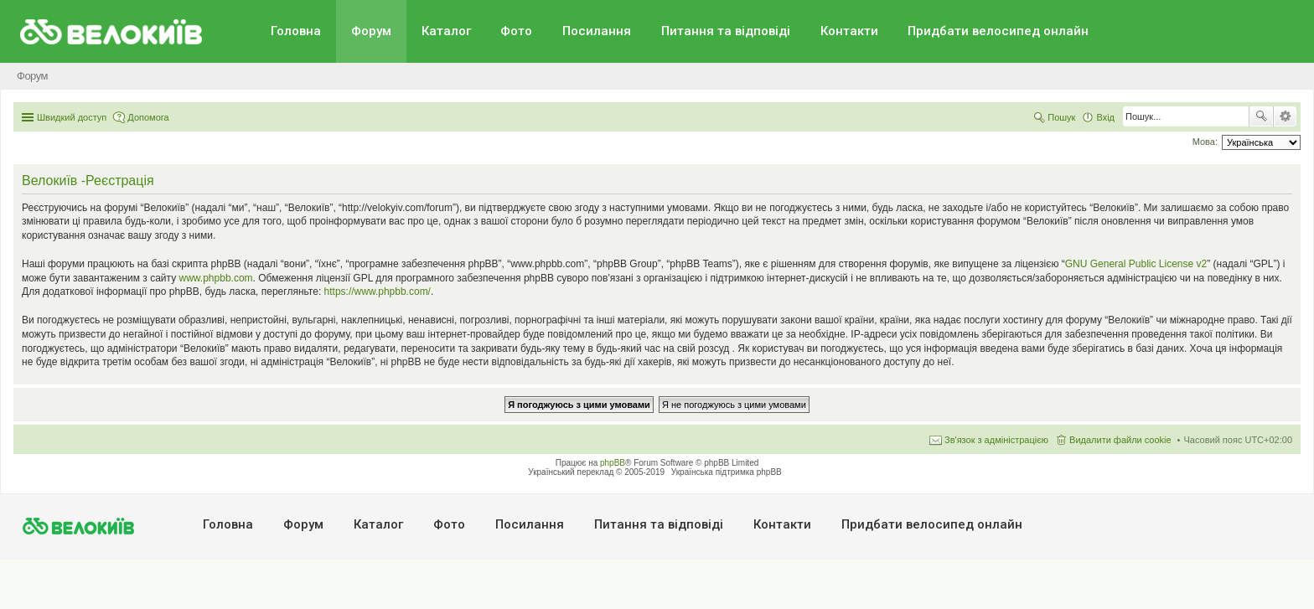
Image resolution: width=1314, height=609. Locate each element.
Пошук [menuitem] (1061, 117)
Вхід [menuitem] (1105, 117)
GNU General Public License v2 (1136, 264)
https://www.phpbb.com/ (377, 291)
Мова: (1205, 142)
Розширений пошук (1285, 116)
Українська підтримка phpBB (726, 472)
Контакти (849, 31)
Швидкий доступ (71, 117)
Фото (516, 31)
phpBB (612, 462)
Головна (296, 31)
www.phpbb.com (216, 278)
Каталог (446, 31)
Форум (371, 31)
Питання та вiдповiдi (725, 31)
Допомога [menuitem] (147, 117)
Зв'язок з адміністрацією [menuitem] (996, 440)
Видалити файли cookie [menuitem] (1120, 440)
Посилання (596, 31)
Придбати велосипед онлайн (998, 31)
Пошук (1261, 116)
